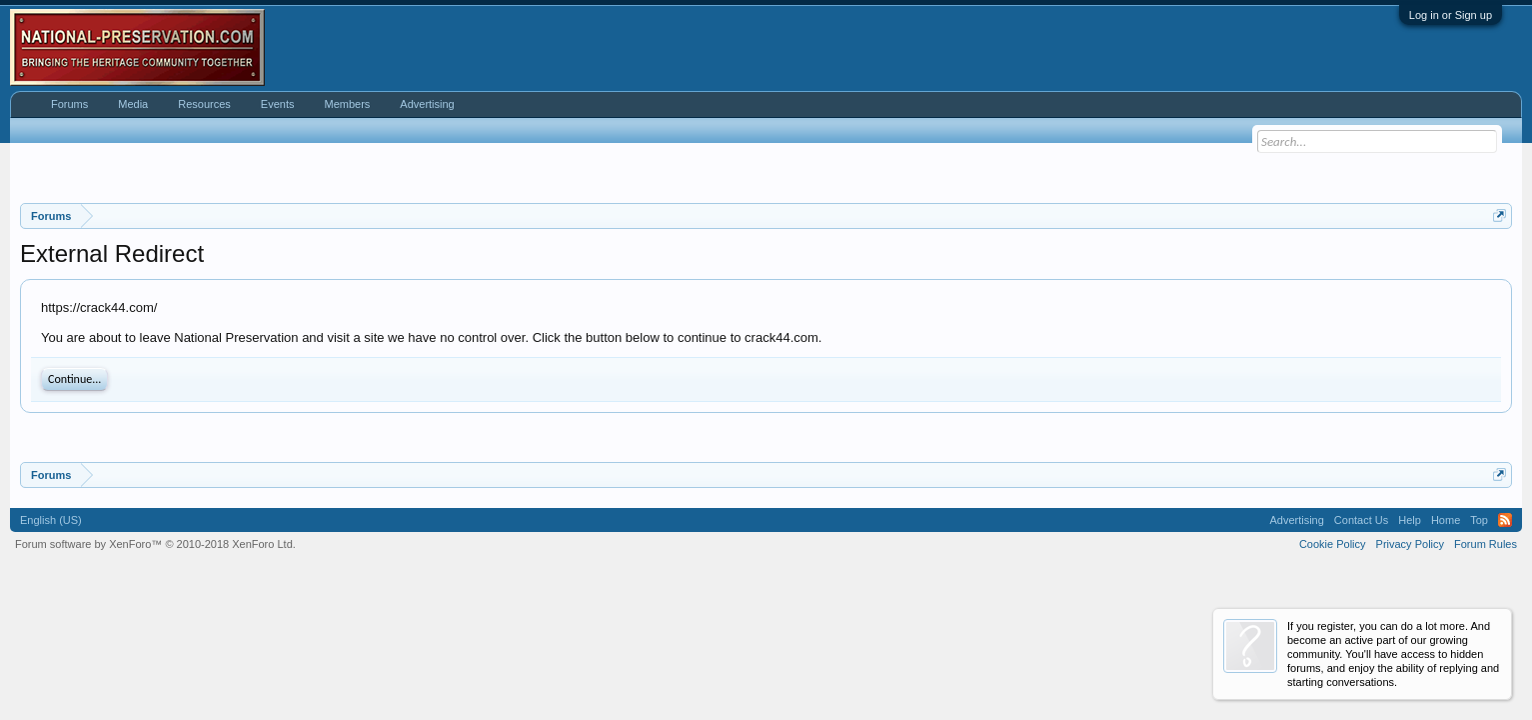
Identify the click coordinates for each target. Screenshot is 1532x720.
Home (1445, 520)
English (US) (51, 520)
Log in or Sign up (1450, 15)
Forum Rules (1485, 544)
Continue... (74, 379)
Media (133, 104)
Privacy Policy (1410, 544)
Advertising (427, 104)
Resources (204, 104)
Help (1409, 520)
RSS (1505, 520)
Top (1479, 520)
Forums (69, 104)
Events (278, 104)
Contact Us (1361, 520)
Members (347, 104)
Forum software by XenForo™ (155, 544)
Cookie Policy (1332, 544)
